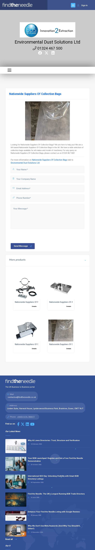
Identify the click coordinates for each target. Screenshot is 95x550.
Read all (11, 539)
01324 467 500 (47, 48)
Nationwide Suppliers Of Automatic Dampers (69, 302)
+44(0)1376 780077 (26, 417)
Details (34, 306)
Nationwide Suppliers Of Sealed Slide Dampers (36, 344)
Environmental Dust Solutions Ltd (47, 42)
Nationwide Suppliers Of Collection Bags (49, 160)
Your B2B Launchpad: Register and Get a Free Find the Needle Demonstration (55, 459)
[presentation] (29, 236)
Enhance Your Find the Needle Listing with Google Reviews (54, 512)
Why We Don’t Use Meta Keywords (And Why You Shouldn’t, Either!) (54, 527)
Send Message (23, 246)
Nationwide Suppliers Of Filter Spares (32, 302)
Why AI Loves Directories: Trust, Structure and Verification (54, 440)
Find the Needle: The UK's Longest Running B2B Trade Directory (56, 494)
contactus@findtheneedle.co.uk (22, 397)
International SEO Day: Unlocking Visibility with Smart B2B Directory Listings (53, 477)
